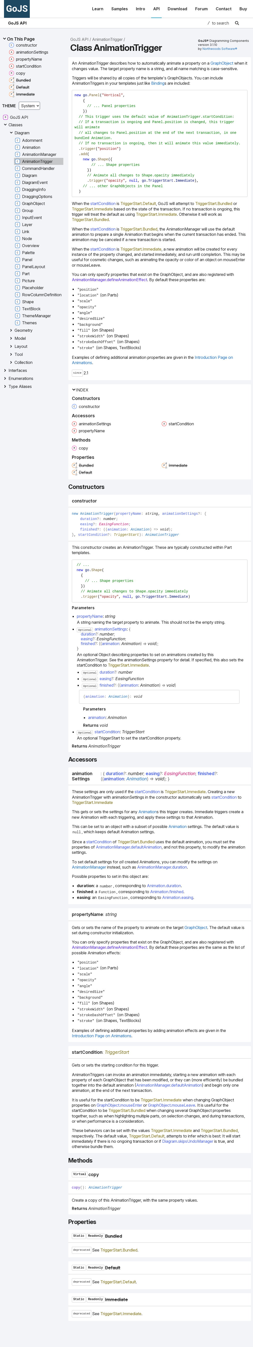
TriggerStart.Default (138, 203)
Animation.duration (164, 885)
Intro (140, 8)
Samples (119, 8)
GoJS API (17, 23)
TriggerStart (126, 535)
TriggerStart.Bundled (213, 203)
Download (177, 8)
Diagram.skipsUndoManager (187, 1141)
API (156, 8)
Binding (157, 83)
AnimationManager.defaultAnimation (129, 847)
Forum (201, 8)
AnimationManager (89, 867)
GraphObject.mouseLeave (171, 1105)
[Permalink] (101, 501)
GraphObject (221, 63)
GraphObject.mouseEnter (119, 1105)
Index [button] (80, 390)
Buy (243, 8)
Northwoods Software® (219, 49)
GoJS (17, 9)
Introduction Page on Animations (101, 1035)
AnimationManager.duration (162, 867)
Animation (140, 530)
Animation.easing (177, 897)
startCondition (103, 203)
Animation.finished (166, 891)
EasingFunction (114, 524)
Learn (97, 8)
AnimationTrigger (107, 39)
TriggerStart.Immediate (92, 209)
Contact (223, 8)
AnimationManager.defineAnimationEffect (109, 279)
